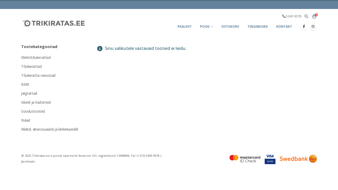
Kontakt (284, 26)
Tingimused (257, 26)
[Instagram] (313, 26)
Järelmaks (28, 161)
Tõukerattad (31, 66)
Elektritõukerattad (35, 57)
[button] (306, 16)
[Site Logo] (54, 23)
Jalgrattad (29, 93)
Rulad (25, 120)
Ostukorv (230, 26)
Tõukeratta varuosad (38, 75)
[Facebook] (304, 26)
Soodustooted (33, 111)
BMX (25, 84)
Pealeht (184, 26)
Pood (205, 26)
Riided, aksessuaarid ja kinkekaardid (49, 129)
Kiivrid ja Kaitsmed (36, 102)
